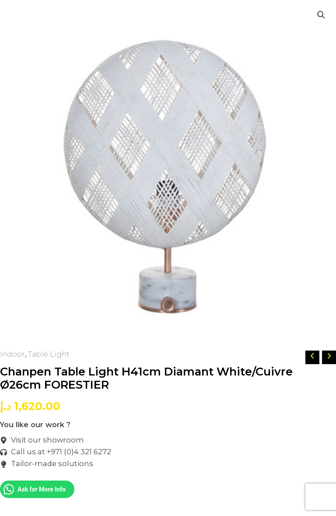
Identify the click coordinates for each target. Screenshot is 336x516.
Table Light (49, 354)
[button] (321, 15)
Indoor (12, 354)
